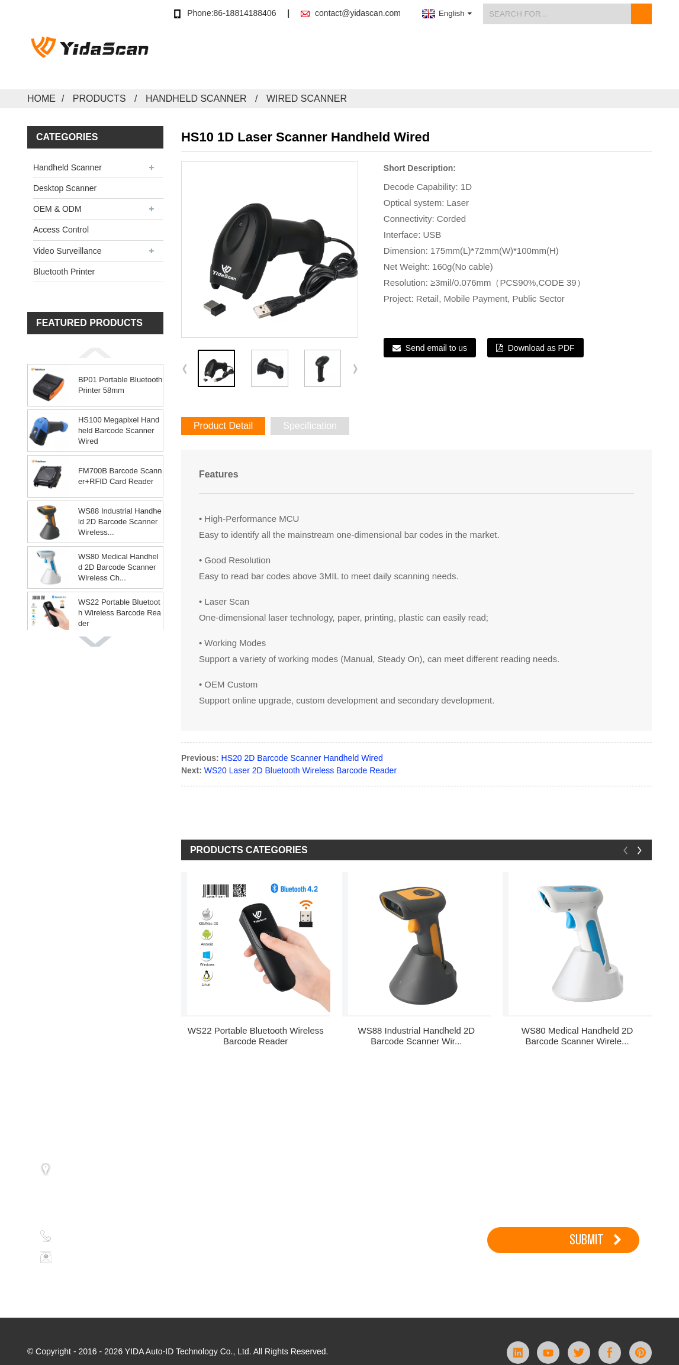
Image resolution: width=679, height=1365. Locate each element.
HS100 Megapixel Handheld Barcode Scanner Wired (118, 430)
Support (466, 58)
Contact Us (630, 58)
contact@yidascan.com (358, 13)
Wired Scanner (306, 98)
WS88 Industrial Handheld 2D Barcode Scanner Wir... (416, 1035)
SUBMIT (586, 1239)
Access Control (61, 229)
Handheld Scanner (196, 98)
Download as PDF (541, 348)
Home (41, 98)
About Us (567, 58)
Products (345, 58)
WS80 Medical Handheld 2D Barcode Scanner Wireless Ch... (118, 567)
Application (407, 58)
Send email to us (436, 348)
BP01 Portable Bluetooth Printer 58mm (120, 385)
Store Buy (286, 58)
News (515, 58)
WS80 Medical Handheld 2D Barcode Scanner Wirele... (577, 1035)
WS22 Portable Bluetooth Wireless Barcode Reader (119, 613)
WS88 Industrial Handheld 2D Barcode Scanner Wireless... (120, 521)
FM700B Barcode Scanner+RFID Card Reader (120, 476)
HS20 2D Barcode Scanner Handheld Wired (302, 758)
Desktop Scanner (64, 188)
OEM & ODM (57, 209)
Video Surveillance (67, 251)
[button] (95, 352)
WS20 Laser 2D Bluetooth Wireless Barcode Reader (300, 770)
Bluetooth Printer (64, 271)
